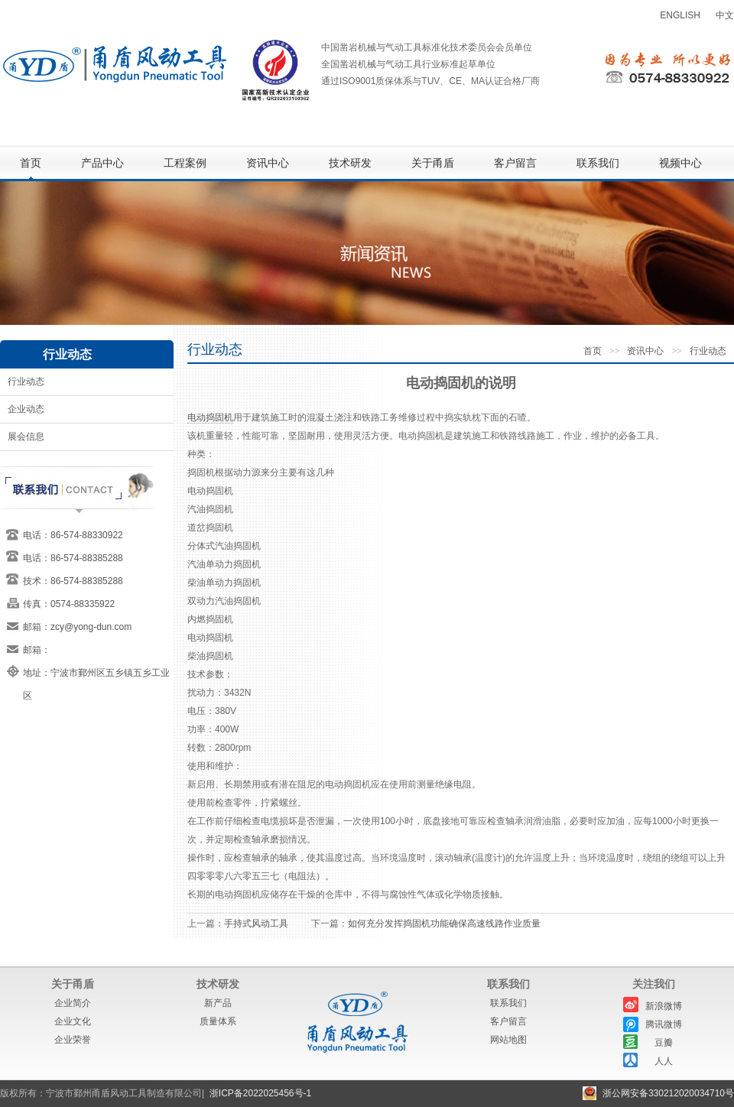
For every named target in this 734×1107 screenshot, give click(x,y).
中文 (725, 15)
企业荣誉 (72, 1039)
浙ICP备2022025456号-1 (260, 1093)
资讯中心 (267, 163)
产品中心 (102, 163)
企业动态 (26, 409)
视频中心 (680, 163)
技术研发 (350, 163)
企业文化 (72, 1021)
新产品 (218, 1003)
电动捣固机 (210, 417)
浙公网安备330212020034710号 (668, 1093)
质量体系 (218, 1021)
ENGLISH (680, 15)
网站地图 (508, 1039)
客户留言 (515, 163)
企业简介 (72, 1003)
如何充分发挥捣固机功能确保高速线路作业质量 (444, 923)
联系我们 (597, 163)
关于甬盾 (432, 163)
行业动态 (26, 381)
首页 (30, 163)
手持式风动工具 (256, 923)
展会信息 (26, 436)
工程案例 (185, 163)
